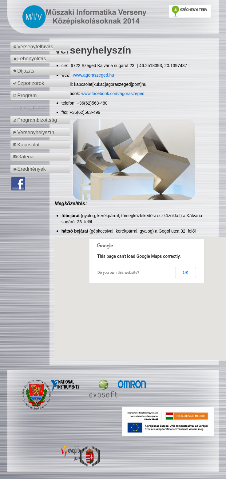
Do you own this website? (118, 272)
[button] (147, 292)
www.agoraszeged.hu (93, 75)
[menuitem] (41, 46)
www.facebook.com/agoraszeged (112, 93)
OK (185, 272)
